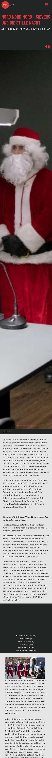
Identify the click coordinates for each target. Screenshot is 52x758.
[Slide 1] (21, 425)
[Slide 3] (27, 425)
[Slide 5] (34, 425)
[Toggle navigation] (47, 4)
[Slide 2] (24, 425)
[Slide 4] (31, 425)
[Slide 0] (18, 425)
